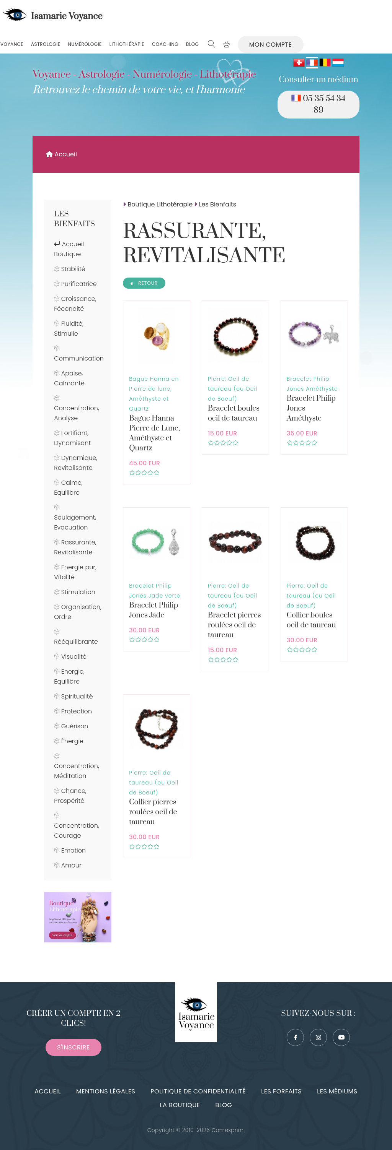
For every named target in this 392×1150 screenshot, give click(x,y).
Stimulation (78, 592)
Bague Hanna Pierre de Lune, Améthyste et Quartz (154, 433)
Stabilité (73, 269)
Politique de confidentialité (198, 1091)
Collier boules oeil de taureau (311, 620)
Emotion (73, 850)
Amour (71, 865)
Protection (76, 711)
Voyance (11, 44)
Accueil (61, 154)
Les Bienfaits (74, 219)
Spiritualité (77, 696)
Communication (79, 358)
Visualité (74, 656)
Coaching (165, 44)
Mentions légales (105, 1091)
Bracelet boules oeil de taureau (234, 413)
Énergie (72, 741)
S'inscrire (73, 1047)
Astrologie (45, 44)
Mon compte (270, 44)
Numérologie (84, 44)
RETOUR (144, 283)
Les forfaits (281, 1091)
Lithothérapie (126, 44)
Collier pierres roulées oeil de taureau (153, 812)
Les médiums (337, 1091)
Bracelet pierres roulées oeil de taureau (234, 625)
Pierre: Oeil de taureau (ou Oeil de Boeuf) (232, 389)
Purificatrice (79, 283)
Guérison (74, 726)
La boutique (180, 1105)
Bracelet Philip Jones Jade (153, 610)
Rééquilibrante (76, 641)
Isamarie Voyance (51, 16)
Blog (192, 44)
